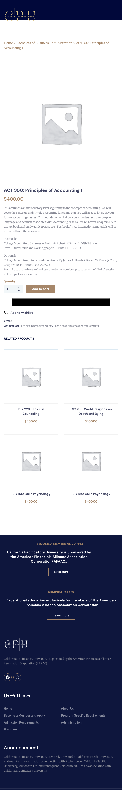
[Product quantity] (13, 289)
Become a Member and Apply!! (61, 544)
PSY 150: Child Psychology (31, 494)
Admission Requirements (21, 722)
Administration (61, 592)
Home (8, 43)
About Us (67, 708)
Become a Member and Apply (24, 715)
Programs (11, 729)
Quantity (9, 281)
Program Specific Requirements (83, 715)
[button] (116, 21)
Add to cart (40, 289)
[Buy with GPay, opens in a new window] (61, 302)
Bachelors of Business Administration (44, 43)
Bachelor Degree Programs (35, 325)
